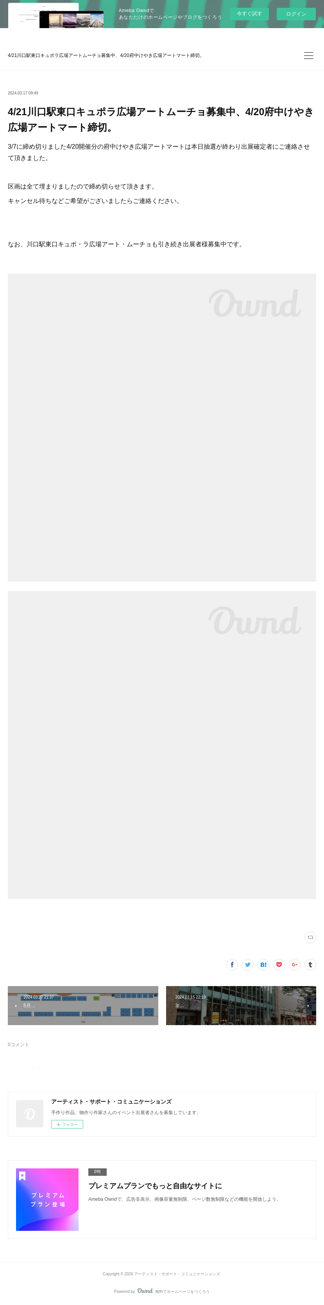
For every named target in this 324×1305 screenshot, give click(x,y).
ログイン (296, 14)
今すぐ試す (249, 13)
